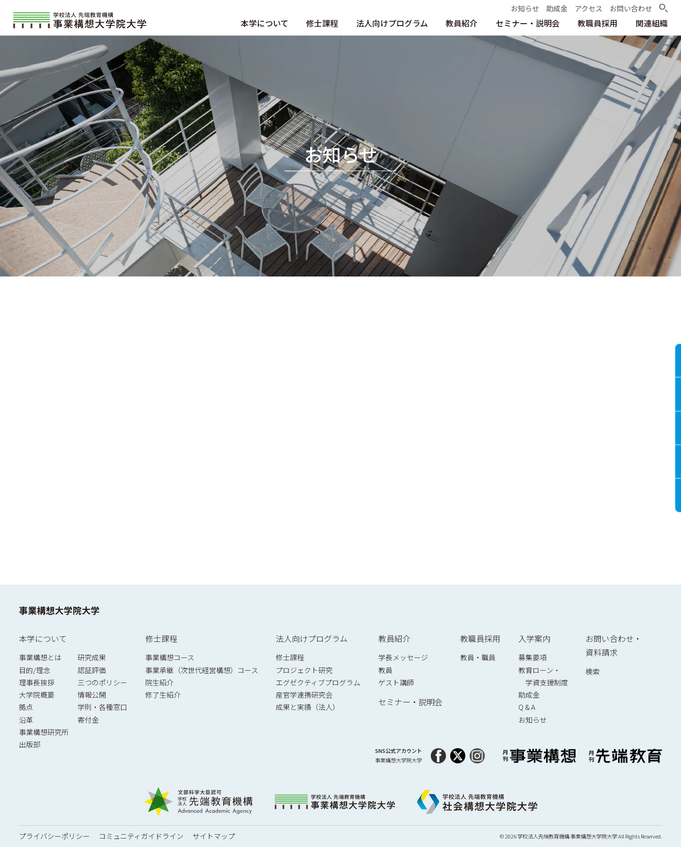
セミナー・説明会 (410, 702)
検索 (592, 671)
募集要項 (532, 657)
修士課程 (161, 638)
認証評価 (92, 670)
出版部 (29, 744)
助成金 (529, 695)
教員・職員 (478, 657)
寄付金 (88, 720)
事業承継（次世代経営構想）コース (201, 670)
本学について (43, 638)
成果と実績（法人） (308, 707)
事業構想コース (169, 657)
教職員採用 (480, 638)
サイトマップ (213, 836)
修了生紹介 (163, 695)
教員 (385, 670)
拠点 (26, 707)
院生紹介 (159, 682)
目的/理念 (34, 670)
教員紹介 (394, 638)
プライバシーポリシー (54, 836)
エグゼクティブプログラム (318, 682)
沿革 (26, 720)
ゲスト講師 (396, 682)
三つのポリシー (102, 682)
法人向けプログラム (312, 638)
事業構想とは (40, 657)
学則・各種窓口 (102, 707)
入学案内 (534, 638)
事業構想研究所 (44, 732)
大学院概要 (36, 695)
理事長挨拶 (36, 682)
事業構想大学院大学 (59, 610)
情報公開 (92, 695)
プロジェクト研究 (304, 670)
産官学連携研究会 (304, 695)
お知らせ (532, 720)
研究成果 (92, 657)
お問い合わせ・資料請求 (613, 645)
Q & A (526, 707)
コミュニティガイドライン (141, 836)
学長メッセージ (403, 657)
